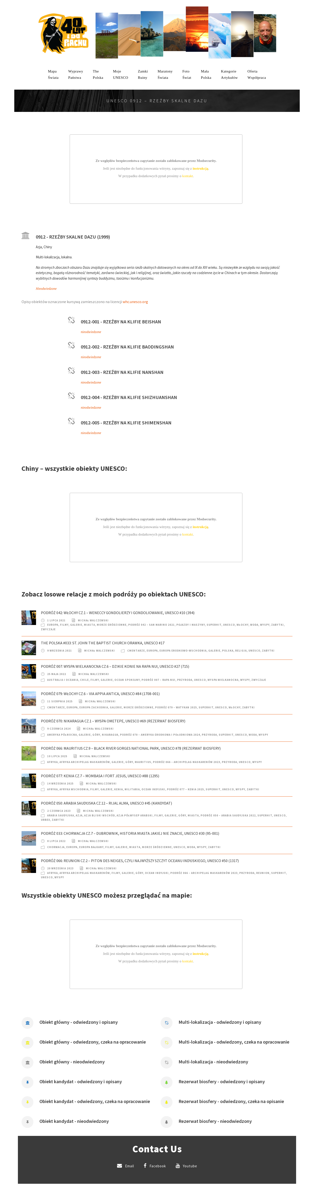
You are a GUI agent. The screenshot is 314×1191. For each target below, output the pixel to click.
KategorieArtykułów (229, 74)
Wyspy (264, 624)
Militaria (132, 789)
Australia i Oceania (62, 680)
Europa (52, 624)
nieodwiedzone (91, 332)
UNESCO (229, 624)
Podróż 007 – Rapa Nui (158, 680)
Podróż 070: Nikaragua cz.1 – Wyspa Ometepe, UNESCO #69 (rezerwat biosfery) (113, 721)
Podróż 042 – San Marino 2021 (151, 624)
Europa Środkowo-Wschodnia (183, 650)
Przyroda (184, 680)
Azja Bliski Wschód (99, 815)
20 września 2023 (60, 868)
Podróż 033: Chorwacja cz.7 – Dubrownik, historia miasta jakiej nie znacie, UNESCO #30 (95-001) (130, 833)
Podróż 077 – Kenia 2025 (185, 789)
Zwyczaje (48, 629)
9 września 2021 (59, 650)
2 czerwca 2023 (59, 811)
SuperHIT (214, 624)
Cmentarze (136, 650)
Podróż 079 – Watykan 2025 (176, 707)
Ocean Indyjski (153, 789)
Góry (96, 734)
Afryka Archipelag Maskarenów (85, 762)
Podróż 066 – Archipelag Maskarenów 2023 (186, 762)
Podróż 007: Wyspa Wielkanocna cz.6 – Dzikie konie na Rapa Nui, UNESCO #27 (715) (115, 666)
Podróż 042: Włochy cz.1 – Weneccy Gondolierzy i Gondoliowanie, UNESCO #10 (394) (117, 612)
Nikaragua (110, 734)
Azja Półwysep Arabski (135, 815)
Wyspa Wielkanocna (223, 680)
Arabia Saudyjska (60, 815)
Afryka (52, 762)
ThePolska (98, 74)
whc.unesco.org (135, 301)
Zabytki (277, 624)
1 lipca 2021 (56, 620)
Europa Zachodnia (93, 707)
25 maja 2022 (56, 674)
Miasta (89, 624)
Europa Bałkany (91, 847)
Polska (227, 650)
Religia (241, 650)
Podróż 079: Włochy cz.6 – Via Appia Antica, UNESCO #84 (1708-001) (100, 693)
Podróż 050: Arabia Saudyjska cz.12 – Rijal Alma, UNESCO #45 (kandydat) (106, 803)
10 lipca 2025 (57, 756)
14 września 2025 (60, 783)
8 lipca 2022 (56, 841)
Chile (84, 680)
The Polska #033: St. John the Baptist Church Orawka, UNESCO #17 (102, 642)
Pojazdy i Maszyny (190, 624)
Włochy (242, 624)
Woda (254, 624)
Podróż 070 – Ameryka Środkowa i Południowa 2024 (160, 734)
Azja (79, 815)
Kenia (118, 789)
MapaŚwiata (53, 74)
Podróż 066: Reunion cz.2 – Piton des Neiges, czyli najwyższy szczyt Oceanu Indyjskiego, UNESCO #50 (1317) (140, 860)
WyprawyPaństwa (75, 74)
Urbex (45, 819)
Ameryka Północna (62, 734)
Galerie (76, 624)
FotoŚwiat (186, 74)
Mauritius (143, 762)
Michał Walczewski (93, 620)
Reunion (262, 873)
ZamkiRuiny (143, 74)
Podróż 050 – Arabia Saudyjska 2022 (228, 815)
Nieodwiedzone (46, 288)
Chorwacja (56, 847)
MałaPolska (206, 74)
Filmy (64, 624)
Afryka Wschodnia (74, 789)
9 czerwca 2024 (59, 728)
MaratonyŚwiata (165, 74)
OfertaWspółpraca (256, 74)
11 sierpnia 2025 (60, 701)
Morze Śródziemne (112, 624)
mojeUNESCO (120, 74)
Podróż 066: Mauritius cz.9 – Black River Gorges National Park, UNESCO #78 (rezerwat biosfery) (131, 748)
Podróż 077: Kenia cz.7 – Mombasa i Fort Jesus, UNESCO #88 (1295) (100, 775)
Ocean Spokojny (127, 680)
